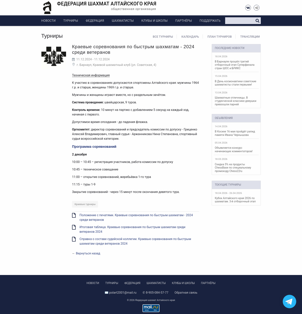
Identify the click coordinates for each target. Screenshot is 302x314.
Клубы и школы (154, 20)
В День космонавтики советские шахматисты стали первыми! (236, 80)
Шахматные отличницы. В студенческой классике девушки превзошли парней (236, 98)
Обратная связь (185, 292)
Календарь (190, 36)
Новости (48, 20)
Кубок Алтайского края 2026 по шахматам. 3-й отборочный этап (236, 197)
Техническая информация (91, 75)
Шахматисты (123, 20)
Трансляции (250, 36)
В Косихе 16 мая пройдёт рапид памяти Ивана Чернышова (236, 130)
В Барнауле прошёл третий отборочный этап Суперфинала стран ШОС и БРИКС (236, 62)
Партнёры (183, 20)
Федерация (95, 20)
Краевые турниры (85, 204)
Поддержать (210, 20)
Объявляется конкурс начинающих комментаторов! (236, 147)
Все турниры (163, 36)
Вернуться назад (88, 253)
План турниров (219, 36)
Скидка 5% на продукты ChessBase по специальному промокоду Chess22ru (236, 165)
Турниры (70, 20)
